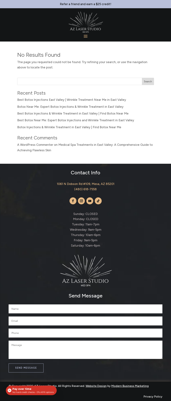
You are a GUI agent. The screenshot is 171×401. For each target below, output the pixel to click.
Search (148, 81)
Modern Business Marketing (130, 386)
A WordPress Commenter (35, 145)
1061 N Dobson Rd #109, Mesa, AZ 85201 (85, 184)
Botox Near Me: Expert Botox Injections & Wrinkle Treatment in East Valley (70, 106)
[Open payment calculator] (31, 390)
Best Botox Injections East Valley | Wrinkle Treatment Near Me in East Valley (71, 100)
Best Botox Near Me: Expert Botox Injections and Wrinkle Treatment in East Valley (75, 120)
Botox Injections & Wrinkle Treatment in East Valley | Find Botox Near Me (69, 127)
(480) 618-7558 (85, 189)
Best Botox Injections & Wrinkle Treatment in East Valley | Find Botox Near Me (73, 113)
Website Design (96, 386)
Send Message (26, 367)
